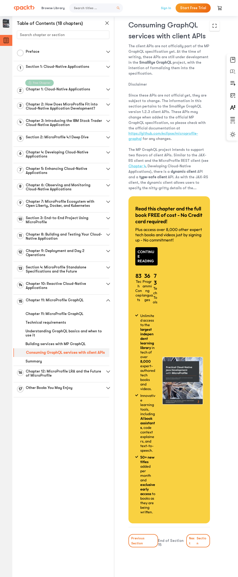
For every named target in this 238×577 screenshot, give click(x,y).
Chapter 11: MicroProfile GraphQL (54, 314)
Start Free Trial (193, 8)
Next (198, 541)
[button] (108, 52)
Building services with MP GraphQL (56, 344)
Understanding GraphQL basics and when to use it (64, 333)
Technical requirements (46, 322)
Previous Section (137, 540)
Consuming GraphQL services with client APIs (65, 353)
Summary (34, 361)
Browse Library (53, 8)
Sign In (166, 8)
